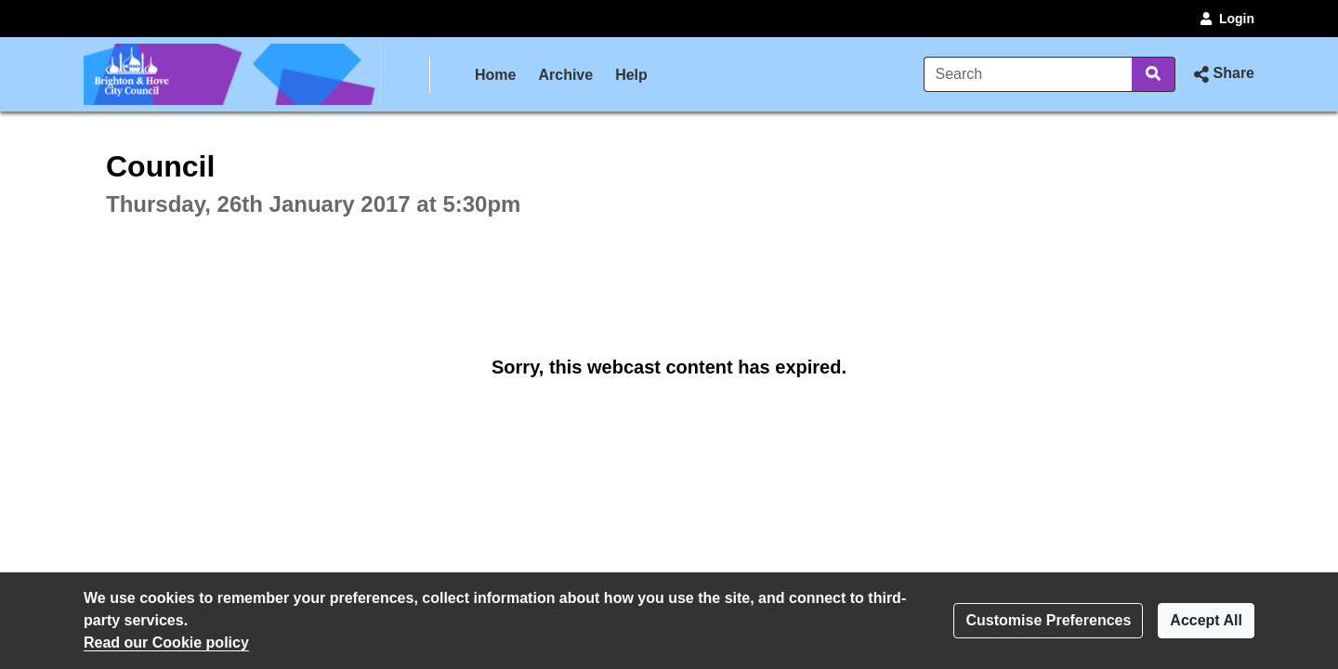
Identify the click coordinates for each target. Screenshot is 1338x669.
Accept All (1206, 620)
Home (495, 75)
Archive (565, 75)
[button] (1222, 74)
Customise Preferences (1048, 620)
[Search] (1028, 74)
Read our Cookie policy (166, 642)
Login (1225, 18)
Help (631, 75)
